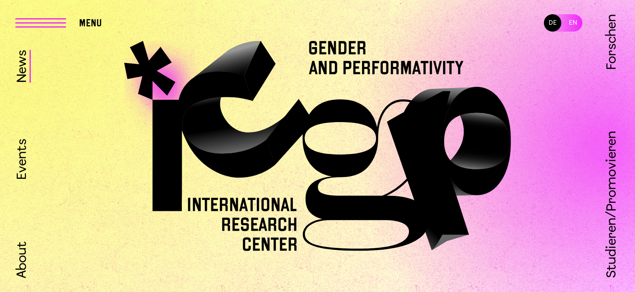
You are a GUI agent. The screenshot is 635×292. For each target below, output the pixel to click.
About (22, 259)
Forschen (612, 42)
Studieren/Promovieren (612, 204)
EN (573, 22)
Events (22, 159)
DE (553, 22)
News (22, 66)
